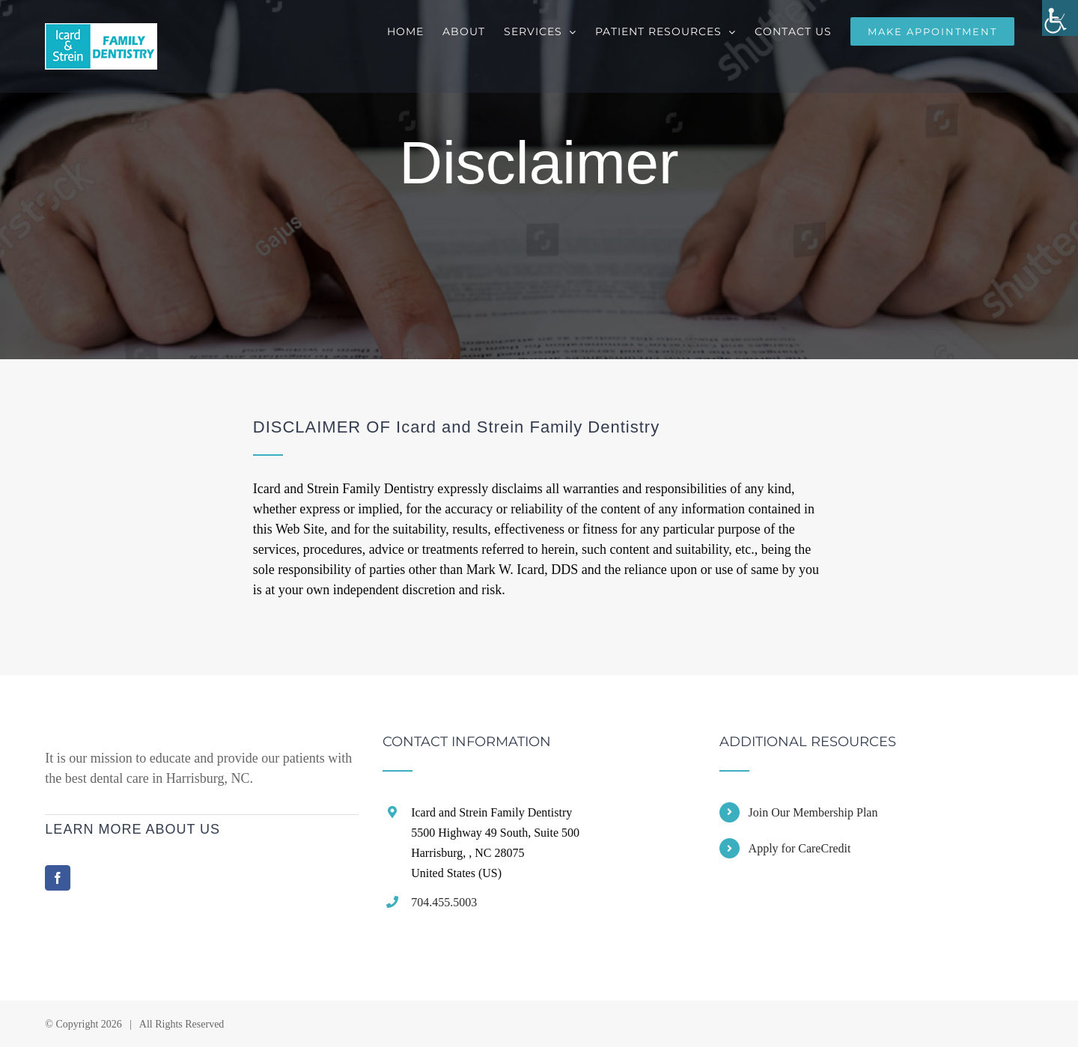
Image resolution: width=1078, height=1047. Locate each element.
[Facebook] (57, 878)
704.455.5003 (444, 902)
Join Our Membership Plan (813, 812)
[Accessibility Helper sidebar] (1060, 18)
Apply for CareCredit (800, 848)
